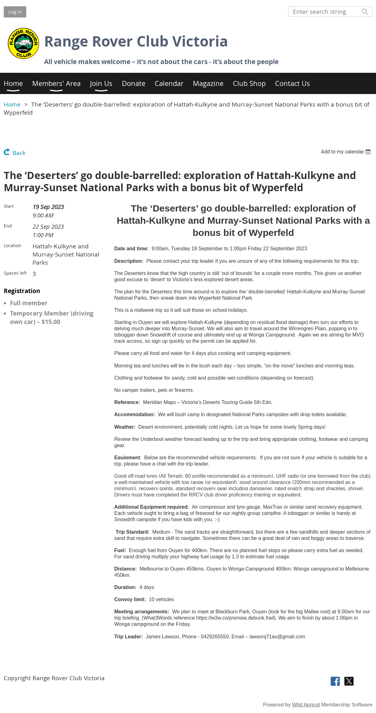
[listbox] (347, 152)
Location (12, 245)
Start (9, 206)
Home (12, 104)
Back (19, 153)
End (8, 226)
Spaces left (15, 273)
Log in (15, 11)
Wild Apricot (306, 705)
